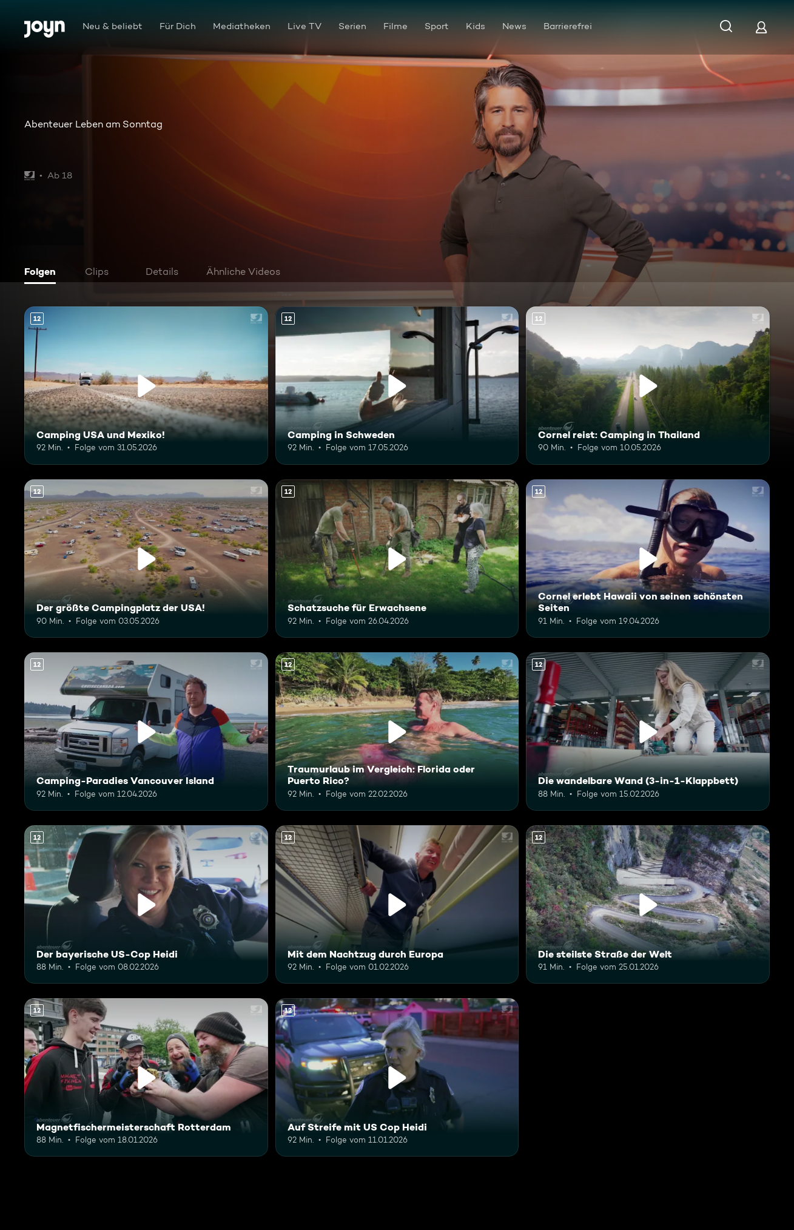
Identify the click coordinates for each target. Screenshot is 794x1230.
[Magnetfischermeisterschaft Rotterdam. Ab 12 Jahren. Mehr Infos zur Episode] (146, 1077)
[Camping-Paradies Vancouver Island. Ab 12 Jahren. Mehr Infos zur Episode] (146, 731)
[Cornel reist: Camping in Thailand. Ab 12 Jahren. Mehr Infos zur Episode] (648, 385)
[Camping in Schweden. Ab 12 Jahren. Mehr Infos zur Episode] (397, 385)
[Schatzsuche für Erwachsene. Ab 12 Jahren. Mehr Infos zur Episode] (397, 558)
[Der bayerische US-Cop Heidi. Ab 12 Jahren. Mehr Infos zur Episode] (146, 904)
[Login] (761, 27)
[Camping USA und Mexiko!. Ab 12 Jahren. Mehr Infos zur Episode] (146, 385)
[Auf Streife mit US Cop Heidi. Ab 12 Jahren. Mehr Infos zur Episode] (397, 1077)
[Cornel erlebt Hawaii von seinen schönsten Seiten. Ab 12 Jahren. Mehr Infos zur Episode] (648, 558)
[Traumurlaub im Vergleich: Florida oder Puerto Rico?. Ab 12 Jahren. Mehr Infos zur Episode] (397, 731)
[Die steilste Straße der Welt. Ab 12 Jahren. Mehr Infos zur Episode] (648, 904)
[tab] (43, 273)
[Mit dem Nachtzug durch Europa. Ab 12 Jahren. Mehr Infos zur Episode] (397, 904)
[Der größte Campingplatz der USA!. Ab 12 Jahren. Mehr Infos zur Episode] (146, 558)
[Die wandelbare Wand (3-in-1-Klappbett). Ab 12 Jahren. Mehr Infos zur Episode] (648, 731)
